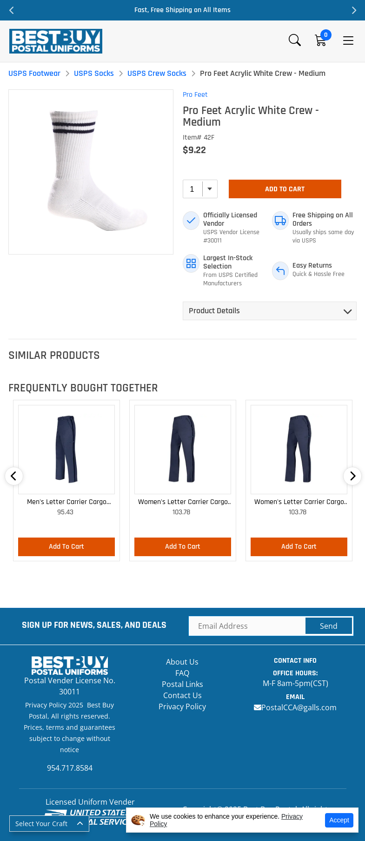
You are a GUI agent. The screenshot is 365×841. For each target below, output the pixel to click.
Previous (11, 10)
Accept (339, 820)
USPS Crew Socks (156, 73)
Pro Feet (195, 95)
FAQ (182, 673)
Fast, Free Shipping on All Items (182, 10)
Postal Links (182, 684)
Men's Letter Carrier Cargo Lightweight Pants (66, 502)
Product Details (214, 310)
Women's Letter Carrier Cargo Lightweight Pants (183, 502)
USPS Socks (94, 73)
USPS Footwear (34, 73)
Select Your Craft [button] (41, 823)
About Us (182, 662)
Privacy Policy (182, 706)
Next (353, 10)
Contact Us (182, 695)
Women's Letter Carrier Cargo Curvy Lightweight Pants (299, 502)
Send (329, 626)
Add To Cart (285, 189)
